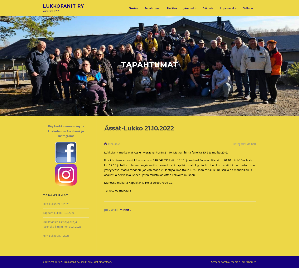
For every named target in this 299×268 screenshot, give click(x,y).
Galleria (248, 8)
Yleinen (251, 144)
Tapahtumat (153, 8)
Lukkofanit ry (63, 6)
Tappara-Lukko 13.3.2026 (59, 213)
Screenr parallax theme (224, 262)
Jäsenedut (190, 8)
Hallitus (172, 8)
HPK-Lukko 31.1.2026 (56, 235)
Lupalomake (228, 8)
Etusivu (133, 8)
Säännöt (208, 8)
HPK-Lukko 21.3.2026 (56, 204)
